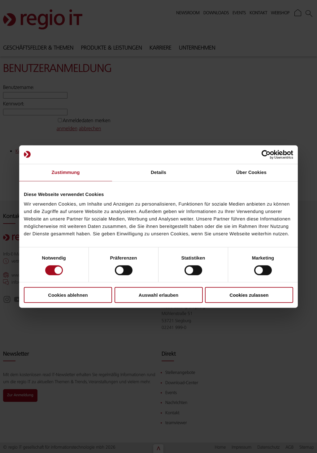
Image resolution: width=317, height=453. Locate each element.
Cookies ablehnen (68, 295)
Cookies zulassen (249, 295)
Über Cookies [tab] (251, 172)
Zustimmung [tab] (66, 172)
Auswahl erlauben (158, 295)
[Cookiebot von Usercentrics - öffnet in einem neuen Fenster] (266, 154)
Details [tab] (158, 172)
